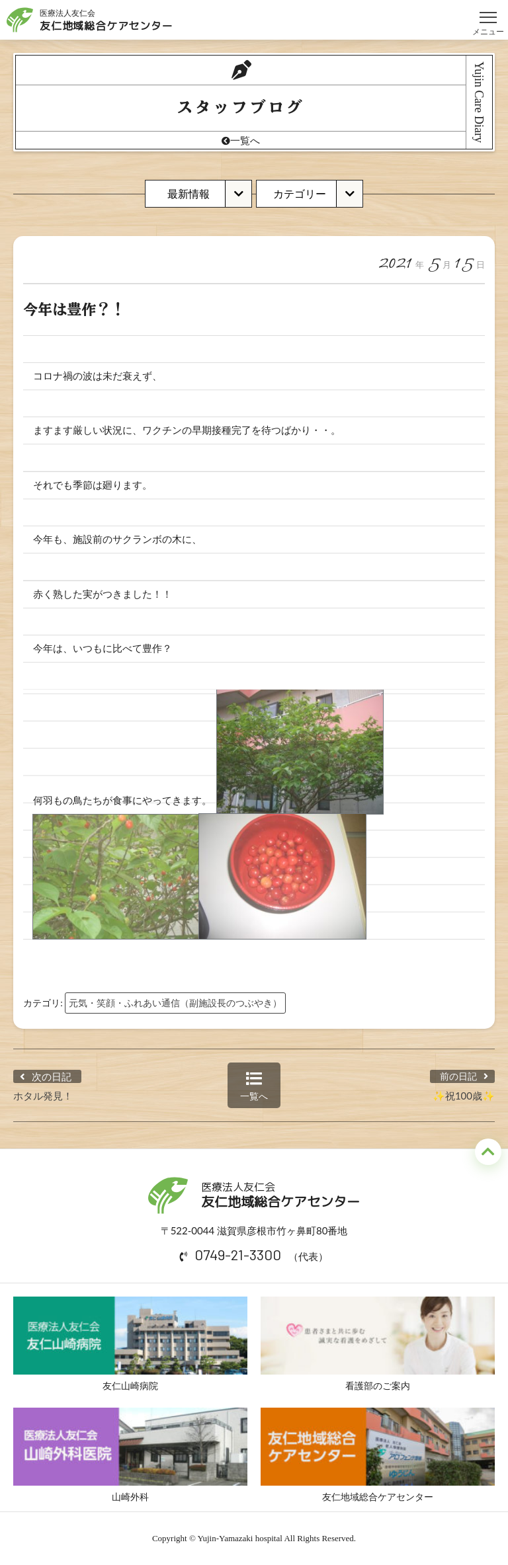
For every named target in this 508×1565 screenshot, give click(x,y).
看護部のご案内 (378, 1344)
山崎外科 (130, 1455)
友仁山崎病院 (130, 1344)
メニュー (488, 11)
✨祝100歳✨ (464, 1096)
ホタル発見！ (43, 1096)
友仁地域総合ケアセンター (378, 1455)
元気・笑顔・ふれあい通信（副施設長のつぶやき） (175, 1002)
